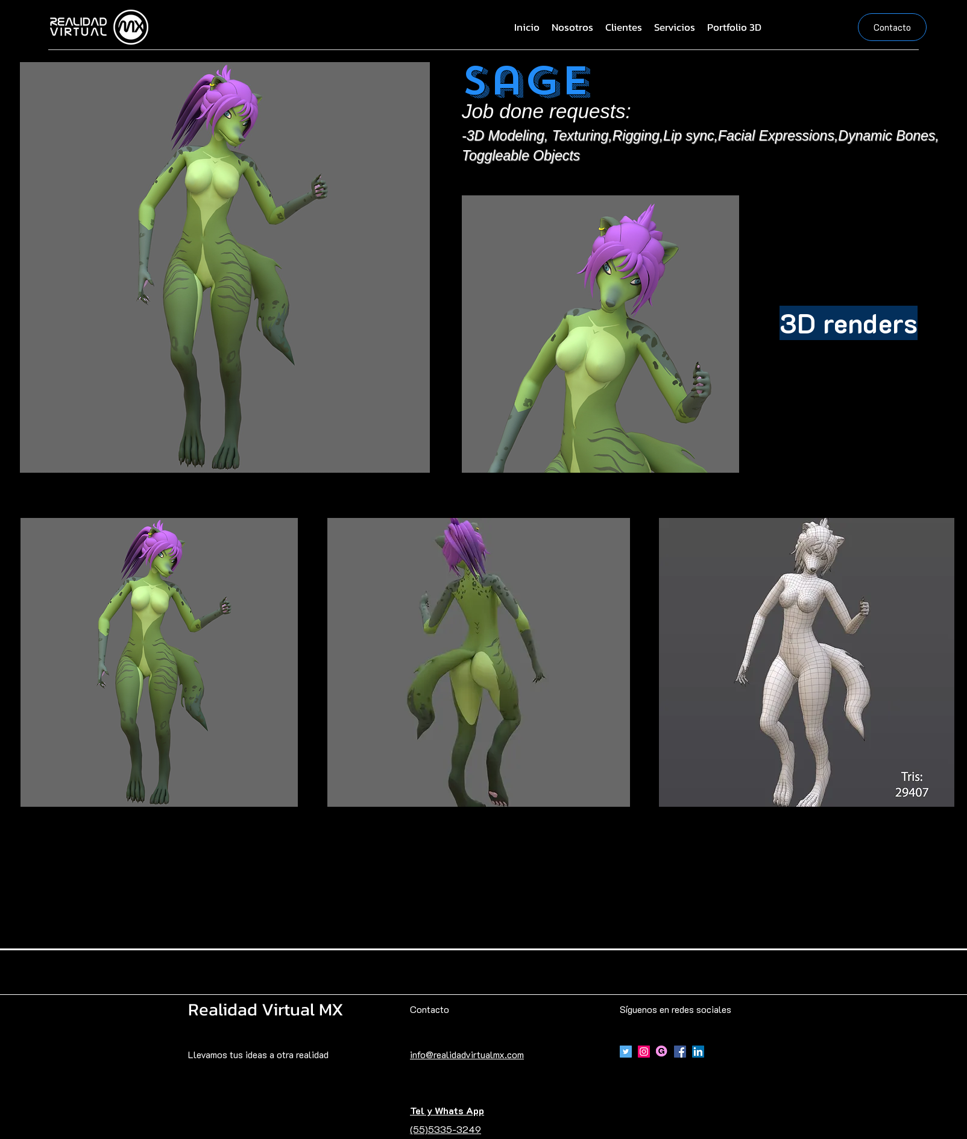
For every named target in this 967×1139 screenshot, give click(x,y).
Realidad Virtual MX (266, 1009)
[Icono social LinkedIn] (698, 1052)
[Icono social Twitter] (626, 1052)
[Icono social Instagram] (644, 1052)
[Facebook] (680, 1052)
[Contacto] (892, 27)
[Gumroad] (662, 1052)
